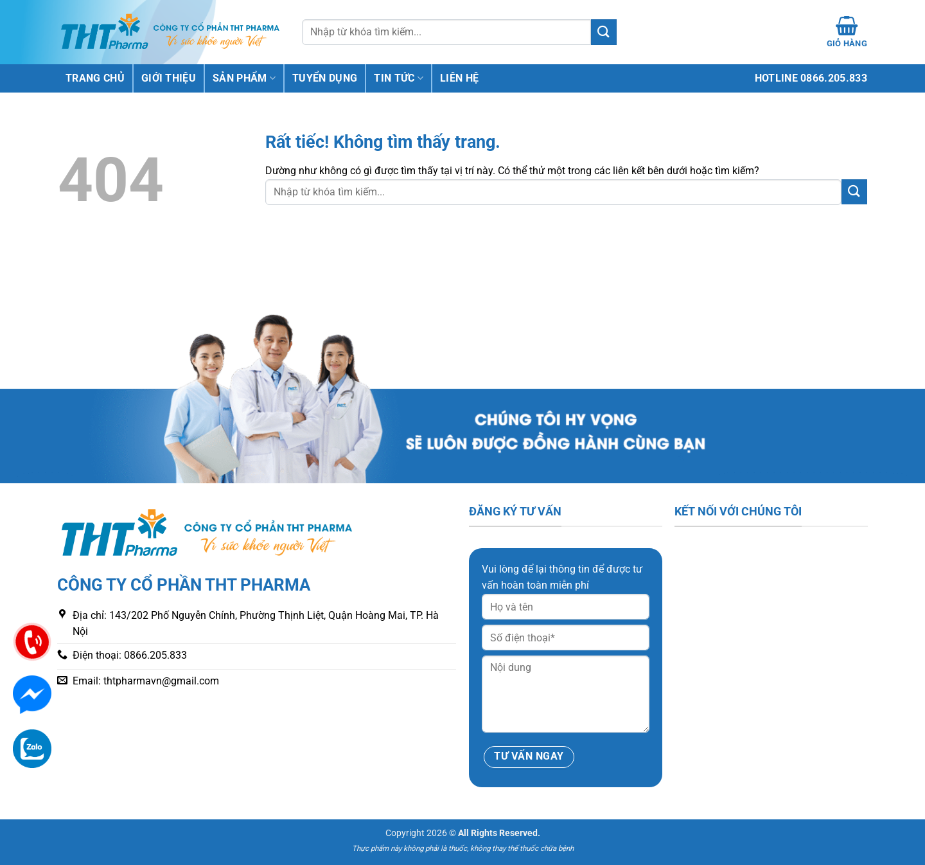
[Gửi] (604, 31)
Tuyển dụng (324, 78)
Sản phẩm (244, 78)
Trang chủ (95, 78)
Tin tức (398, 78)
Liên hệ (459, 78)
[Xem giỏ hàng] (847, 32)
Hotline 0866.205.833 (811, 78)
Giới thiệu (168, 78)
